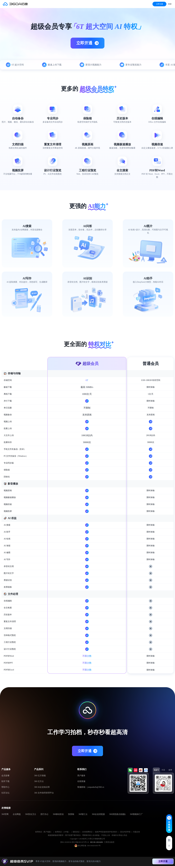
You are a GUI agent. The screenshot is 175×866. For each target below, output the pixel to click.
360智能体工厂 (136, 814)
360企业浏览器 (98, 814)
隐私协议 (76, 832)
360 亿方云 (39, 781)
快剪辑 (71, 814)
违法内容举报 (125, 832)
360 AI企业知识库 (42, 787)
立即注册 (159, 4)
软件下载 (5, 781)
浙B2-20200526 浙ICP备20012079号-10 (74, 842)
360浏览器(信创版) (117, 814)
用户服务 (81, 776)
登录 (170, 4)
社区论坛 (5, 793)
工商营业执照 (109, 842)
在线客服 (81, 781)
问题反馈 (136, 832)
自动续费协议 (87, 832)
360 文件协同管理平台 (44, 793)
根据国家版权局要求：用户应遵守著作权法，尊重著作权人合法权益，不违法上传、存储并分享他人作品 (87, 835)
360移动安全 (58, 814)
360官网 (4, 814)
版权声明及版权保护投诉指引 (106, 832)
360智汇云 (83, 814)
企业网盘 (17, 814)
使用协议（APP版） (62, 832)
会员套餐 (5, 776)
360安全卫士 (30, 814)
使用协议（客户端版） (43, 832)
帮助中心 (5, 787)
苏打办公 (44, 814)
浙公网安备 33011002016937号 (89, 846)
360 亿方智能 (40, 776)
